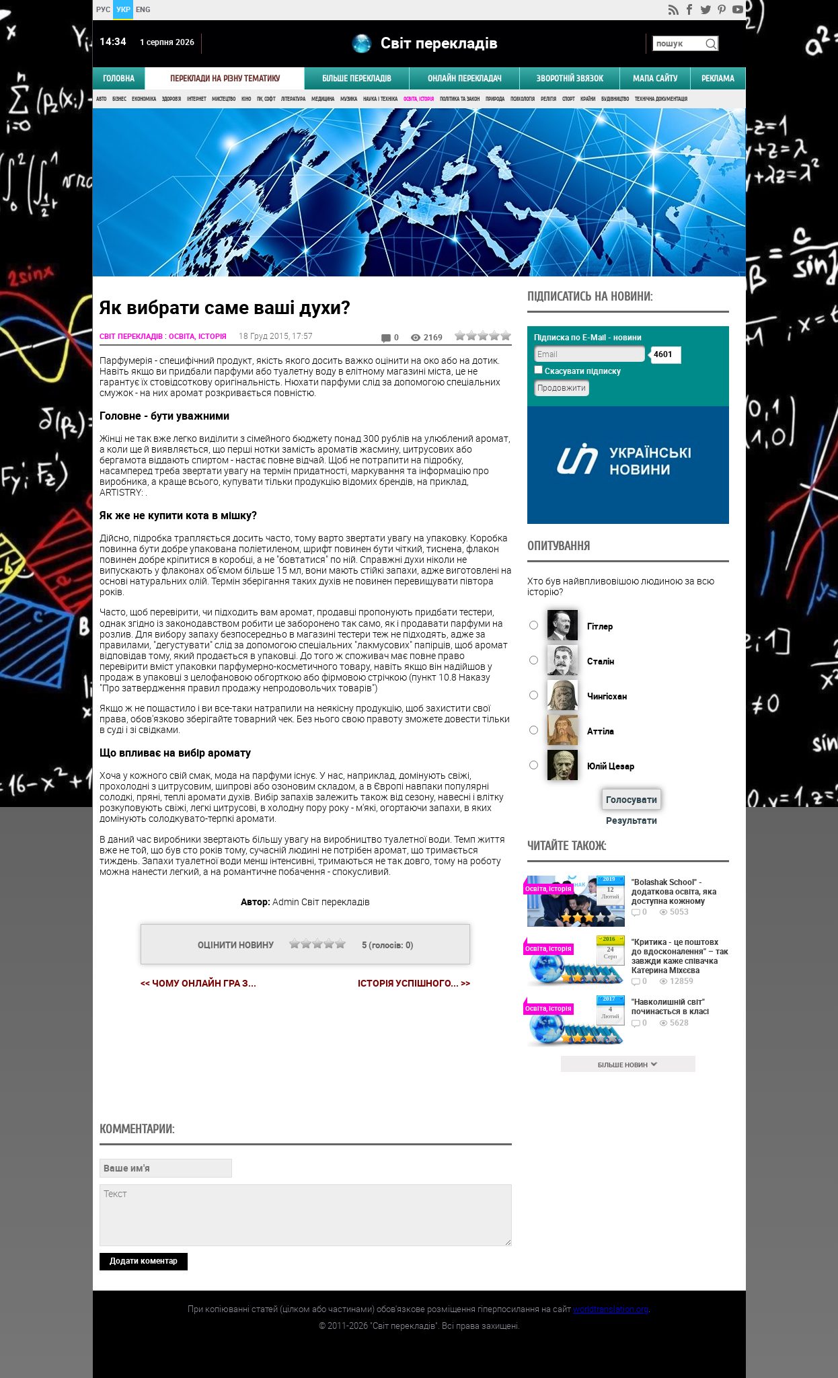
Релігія (548, 99)
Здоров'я (171, 99)
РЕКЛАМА (717, 78)
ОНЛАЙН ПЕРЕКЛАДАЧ (465, 78)
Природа (495, 99)
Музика (348, 99)
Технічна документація (661, 99)
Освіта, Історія (419, 99)
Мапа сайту (655, 78)
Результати (631, 820)
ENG (143, 9)
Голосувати (631, 799)
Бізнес (119, 99)
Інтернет (196, 99)
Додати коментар (144, 1260)
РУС (103, 9)
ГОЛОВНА (119, 78)
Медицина (322, 99)
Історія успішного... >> (414, 983)
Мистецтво (223, 99)
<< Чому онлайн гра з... (198, 983)
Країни (587, 99)
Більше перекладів (356, 78)
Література (293, 99)
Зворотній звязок (570, 78)
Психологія (522, 99)
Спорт (568, 99)
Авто (101, 99)
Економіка (144, 99)
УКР (123, 9)
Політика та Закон (460, 99)
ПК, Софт (266, 99)
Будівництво (615, 99)
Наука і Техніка (380, 99)
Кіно (246, 99)
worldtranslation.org (610, 1309)
